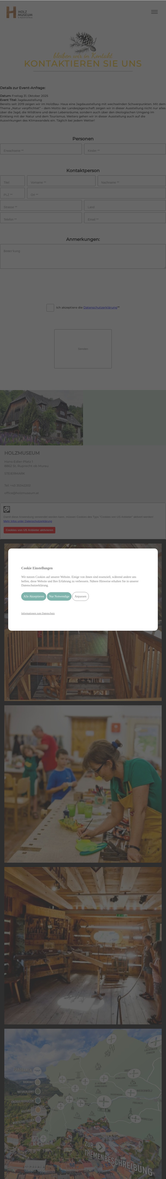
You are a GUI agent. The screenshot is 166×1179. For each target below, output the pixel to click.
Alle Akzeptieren (33, 596)
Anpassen (80, 596)
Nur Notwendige (59, 596)
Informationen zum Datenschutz (38, 613)
